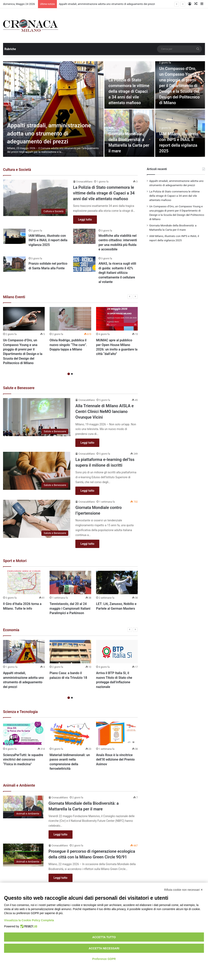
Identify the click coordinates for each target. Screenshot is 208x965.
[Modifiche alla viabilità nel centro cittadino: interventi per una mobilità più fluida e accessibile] (84, 236)
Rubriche (10, 49)
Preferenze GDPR (104, 959)
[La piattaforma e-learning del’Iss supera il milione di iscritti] (36, 471)
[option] (104, 109)
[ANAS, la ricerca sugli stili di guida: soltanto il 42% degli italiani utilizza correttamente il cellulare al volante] (84, 264)
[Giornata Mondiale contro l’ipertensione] (36, 519)
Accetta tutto (104, 937)
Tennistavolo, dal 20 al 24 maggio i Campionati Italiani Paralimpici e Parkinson (70, 608)
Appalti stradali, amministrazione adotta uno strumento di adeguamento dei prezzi (107, 3)
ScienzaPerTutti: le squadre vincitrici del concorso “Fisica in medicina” (23, 759)
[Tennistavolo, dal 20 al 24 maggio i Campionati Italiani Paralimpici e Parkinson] (70, 582)
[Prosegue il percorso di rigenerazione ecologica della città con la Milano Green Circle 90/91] (23, 855)
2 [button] (72, 374)
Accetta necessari (104, 948)
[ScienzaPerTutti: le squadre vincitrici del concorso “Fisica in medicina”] (24, 733)
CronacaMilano (84, 181)
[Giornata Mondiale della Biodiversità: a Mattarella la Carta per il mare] (23, 807)
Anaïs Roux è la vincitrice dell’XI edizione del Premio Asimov (115, 759)
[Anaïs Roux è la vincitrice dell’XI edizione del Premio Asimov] (117, 733)
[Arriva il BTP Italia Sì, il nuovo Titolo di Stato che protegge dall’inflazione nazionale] (117, 652)
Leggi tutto (85, 219)
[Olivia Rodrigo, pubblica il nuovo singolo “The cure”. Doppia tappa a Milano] (70, 319)
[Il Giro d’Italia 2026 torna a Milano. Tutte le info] (24, 582)
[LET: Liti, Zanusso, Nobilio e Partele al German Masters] (117, 582)
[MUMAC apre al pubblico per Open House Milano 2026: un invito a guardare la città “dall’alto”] (117, 319)
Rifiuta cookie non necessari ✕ (183, 889)
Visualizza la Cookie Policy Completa (29, 920)
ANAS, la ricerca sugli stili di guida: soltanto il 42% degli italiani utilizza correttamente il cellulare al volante (117, 273)
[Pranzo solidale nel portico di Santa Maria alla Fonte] (14, 264)
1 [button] (68, 374)
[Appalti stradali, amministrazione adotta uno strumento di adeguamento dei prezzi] (53, 109)
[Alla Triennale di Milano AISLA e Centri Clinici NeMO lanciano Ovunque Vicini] (36, 417)
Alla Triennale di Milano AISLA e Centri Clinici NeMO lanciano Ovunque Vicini (104, 411)
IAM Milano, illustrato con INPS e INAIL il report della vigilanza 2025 (48, 240)
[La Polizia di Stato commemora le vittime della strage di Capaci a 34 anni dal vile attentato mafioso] (35, 198)
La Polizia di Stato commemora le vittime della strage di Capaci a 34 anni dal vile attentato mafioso (128, 91)
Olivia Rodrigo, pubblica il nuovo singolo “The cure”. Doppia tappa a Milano (68, 344)
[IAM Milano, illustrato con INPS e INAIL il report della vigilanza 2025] (14, 236)
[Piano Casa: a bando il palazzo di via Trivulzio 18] (70, 652)
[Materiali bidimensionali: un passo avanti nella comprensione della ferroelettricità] (70, 733)
